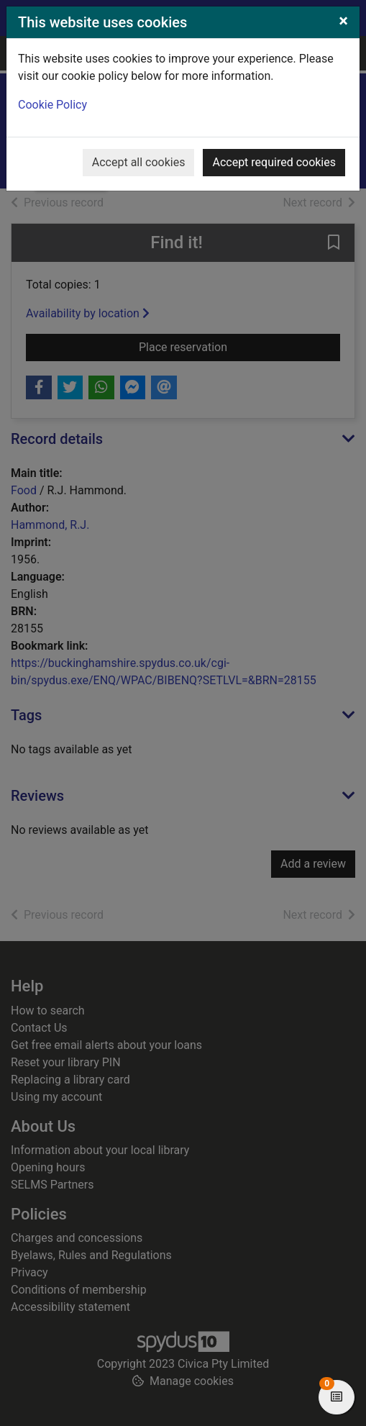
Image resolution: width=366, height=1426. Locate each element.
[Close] (343, 21)
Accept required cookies (274, 162)
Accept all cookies (139, 162)
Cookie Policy (52, 105)
